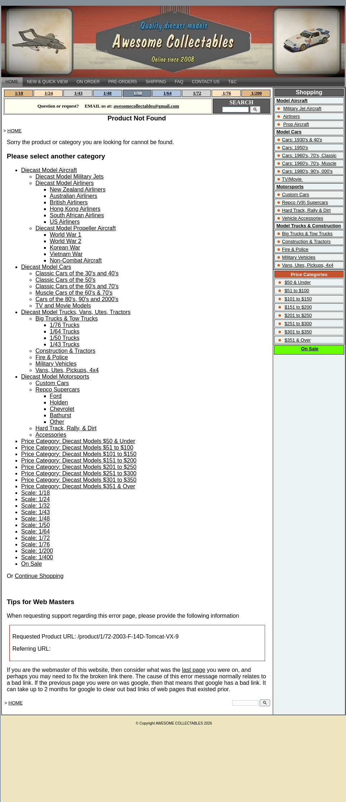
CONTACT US (206, 81)
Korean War (65, 248)
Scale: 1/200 (37, 551)
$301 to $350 (298, 331)
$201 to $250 (298, 315)
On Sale (31, 564)
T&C (232, 81)
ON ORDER (88, 81)
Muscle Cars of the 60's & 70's (73, 293)
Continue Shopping (39, 576)
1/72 (197, 93)
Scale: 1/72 (35, 538)
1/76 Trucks (65, 325)
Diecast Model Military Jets (69, 177)
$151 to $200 (298, 307)
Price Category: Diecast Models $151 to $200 (78, 460)
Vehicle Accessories (302, 218)
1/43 (78, 93)
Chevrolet (62, 409)
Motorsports (290, 186)
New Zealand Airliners (78, 189)
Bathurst (60, 415)
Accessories (50, 435)
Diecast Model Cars (46, 267)
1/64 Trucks (65, 331)
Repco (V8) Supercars (305, 202)
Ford (56, 396)
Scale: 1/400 (37, 557)
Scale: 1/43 (35, 512)
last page (193, 670)
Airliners (291, 116)
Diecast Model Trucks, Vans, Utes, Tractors (76, 312)
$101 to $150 (298, 299)
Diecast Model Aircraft (49, 170)
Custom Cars (52, 383)
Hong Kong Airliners (75, 209)
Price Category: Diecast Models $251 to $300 (78, 473)
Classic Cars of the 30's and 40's (77, 273)
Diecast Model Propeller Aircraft (75, 228)
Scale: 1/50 (35, 525)
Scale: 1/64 (35, 531)
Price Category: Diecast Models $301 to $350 (78, 480)
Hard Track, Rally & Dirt (306, 210)
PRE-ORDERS (122, 81)
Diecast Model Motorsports (55, 377)
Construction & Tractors (65, 351)
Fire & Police (51, 357)
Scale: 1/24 (35, 499)
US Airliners (65, 222)
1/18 (19, 93)
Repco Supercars (57, 389)
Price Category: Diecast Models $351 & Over (78, 486)
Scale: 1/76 (35, 544)
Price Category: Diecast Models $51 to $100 (77, 448)
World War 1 (65, 235)
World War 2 (65, 241)
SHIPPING (155, 81)
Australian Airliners (73, 196)
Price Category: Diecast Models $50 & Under (78, 441)
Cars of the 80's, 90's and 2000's (77, 299)
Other (57, 422)
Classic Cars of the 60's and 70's (77, 286)
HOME (11, 81)
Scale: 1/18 (35, 493)
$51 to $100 (296, 290)
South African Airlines (77, 215)
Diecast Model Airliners (64, 183)
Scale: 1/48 (35, 519)
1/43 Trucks (65, 344)
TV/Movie (292, 179)
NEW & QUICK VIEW (47, 81)
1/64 (167, 93)
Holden (59, 402)
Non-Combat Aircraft (76, 260)
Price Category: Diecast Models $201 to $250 (78, 467)
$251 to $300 (298, 323)
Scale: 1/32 (35, 506)
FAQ (179, 81)
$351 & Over (297, 340)
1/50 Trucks (65, 338)
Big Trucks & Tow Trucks (66, 318)
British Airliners (69, 202)
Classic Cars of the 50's (65, 280)
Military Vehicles (56, 364)
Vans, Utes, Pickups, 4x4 (67, 370)
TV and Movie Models (63, 306)
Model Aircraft (292, 100)
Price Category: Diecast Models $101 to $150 (78, 454)
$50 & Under (297, 282)
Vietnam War (66, 254)
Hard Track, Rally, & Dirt (65, 428)
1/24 (48, 93)
